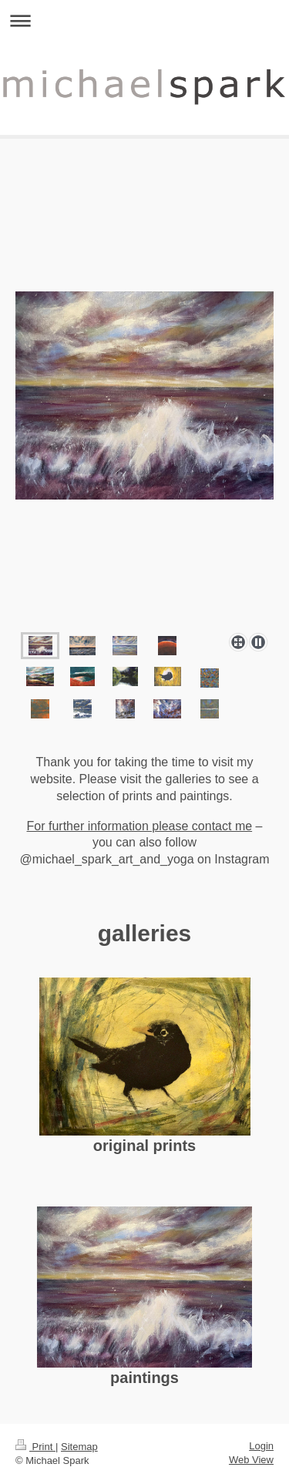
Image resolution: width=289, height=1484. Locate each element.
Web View (251, 1459)
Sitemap (79, 1446)
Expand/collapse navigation (144, 20)
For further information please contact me (140, 826)
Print (35, 1446)
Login (261, 1446)
